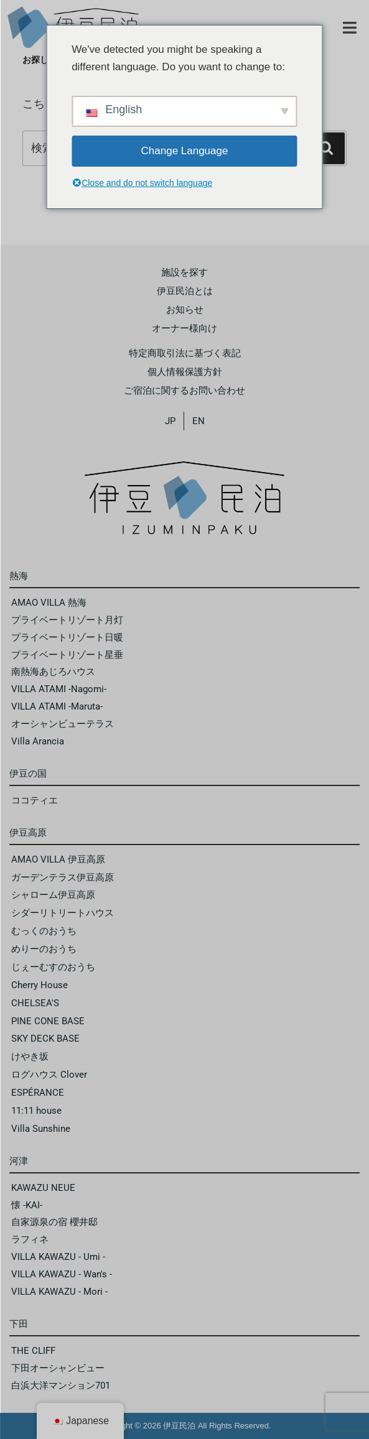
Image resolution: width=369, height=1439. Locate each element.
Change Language (184, 151)
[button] (350, 28)
